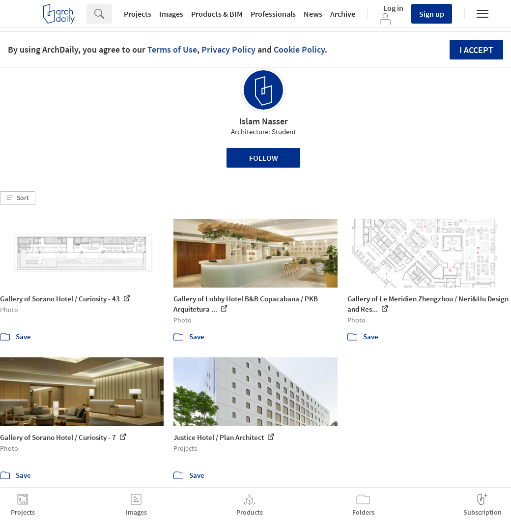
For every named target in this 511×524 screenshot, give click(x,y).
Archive (342, 14)
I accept (476, 50)
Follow (263, 158)
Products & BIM (217, 14)
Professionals (273, 14)
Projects (137, 14)
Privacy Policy (228, 49)
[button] (17, 198)
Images (171, 14)
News (313, 14)
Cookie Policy (299, 49)
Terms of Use (172, 49)
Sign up (431, 14)
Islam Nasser (263, 121)
